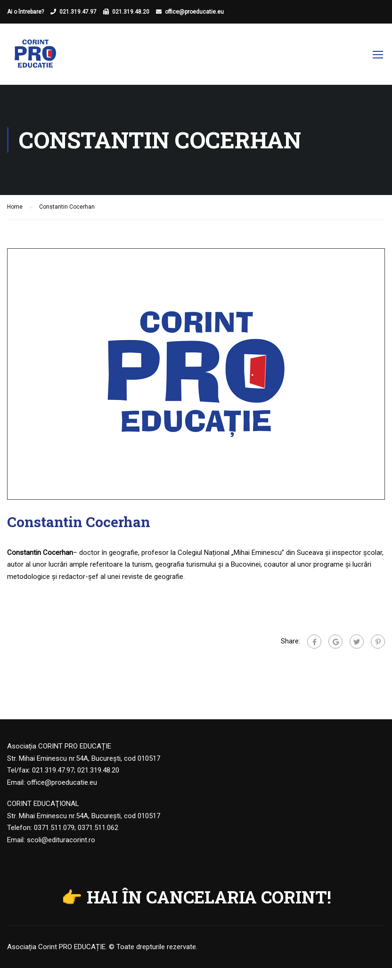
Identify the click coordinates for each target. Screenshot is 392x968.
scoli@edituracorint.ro (61, 840)
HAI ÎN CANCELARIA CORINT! (209, 897)
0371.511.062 (98, 827)
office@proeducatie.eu (194, 11)
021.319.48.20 (130, 11)
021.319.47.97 (78, 11)
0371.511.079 (54, 827)
